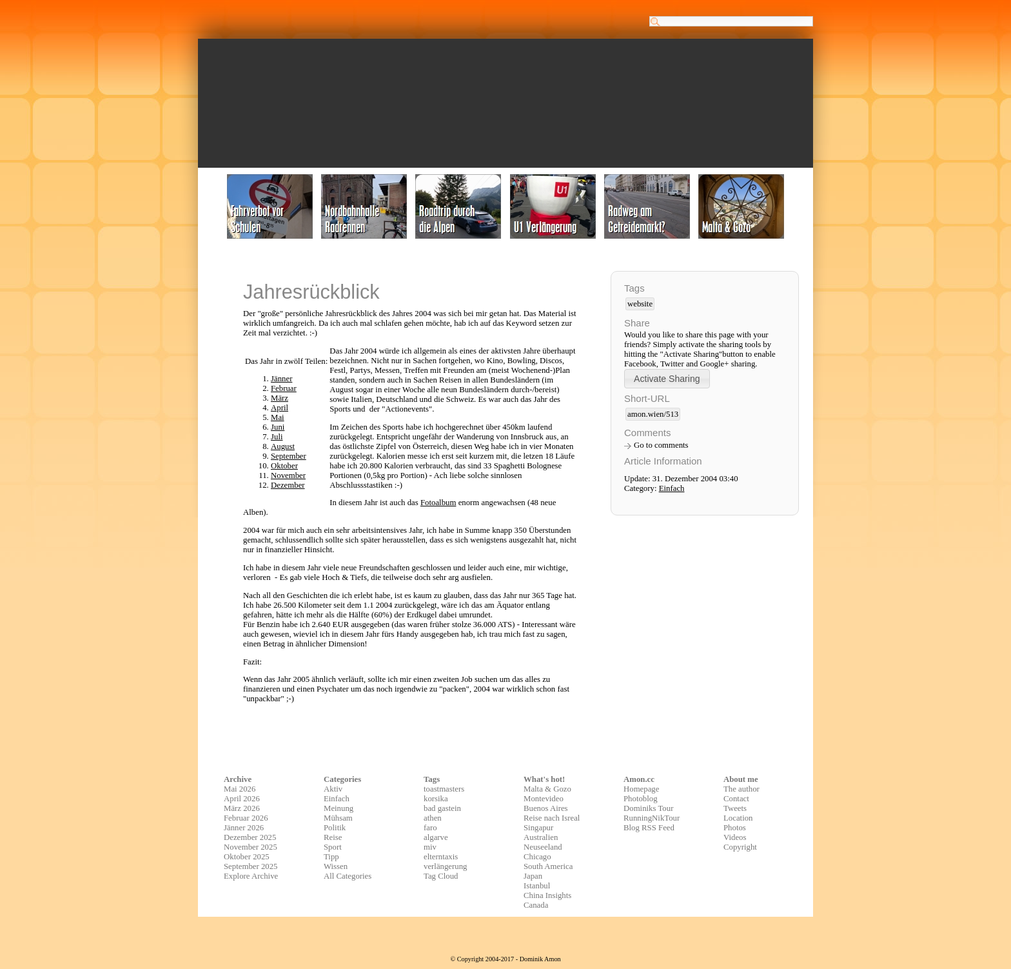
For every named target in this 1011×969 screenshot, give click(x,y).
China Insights (547, 895)
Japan (533, 876)
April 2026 (242, 798)
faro (430, 827)
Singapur (538, 827)
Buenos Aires (546, 808)
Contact (736, 798)
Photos (734, 827)
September (288, 456)
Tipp (331, 856)
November (288, 475)
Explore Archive (251, 876)
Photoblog (640, 798)
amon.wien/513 (652, 414)
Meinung (338, 808)
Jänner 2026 (244, 827)
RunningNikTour (651, 818)
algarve (436, 837)
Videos (735, 837)
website (640, 303)
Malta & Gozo (547, 789)
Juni (277, 427)
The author (741, 789)
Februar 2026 (246, 818)
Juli (277, 436)
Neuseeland (543, 847)
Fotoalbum (438, 502)
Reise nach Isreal (552, 818)
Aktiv (333, 789)
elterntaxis (441, 856)
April (279, 407)
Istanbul (537, 885)
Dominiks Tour (648, 808)
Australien (541, 837)
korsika (436, 798)
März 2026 (242, 808)
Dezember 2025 (250, 837)
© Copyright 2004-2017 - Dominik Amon (505, 959)
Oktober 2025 (247, 856)
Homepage (641, 789)
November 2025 (250, 847)
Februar (284, 388)
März (279, 398)
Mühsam (338, 818)
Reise (333, 837)
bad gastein (442, 808)
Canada (536, 905)
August (283, 446)
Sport (333, 847)
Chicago (537, 856)
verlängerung (445, 866)
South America (548, 866)
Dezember (288, 485)
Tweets (735, 808)
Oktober (284, 465)
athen (433, 818)
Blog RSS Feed (648, 827)
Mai (277, 417)
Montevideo (544, 798)
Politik (335, 827)
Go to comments (661, 445)
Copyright (740, 847)
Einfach (672, 488)
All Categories (347, 876)
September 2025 (251, 866)
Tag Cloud (441, 876)
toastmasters (444, 789)
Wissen (336, 866)
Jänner (281, 378)
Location (737, 818)
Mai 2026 (239, 789)
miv (430, 847)
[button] (667, 378)
